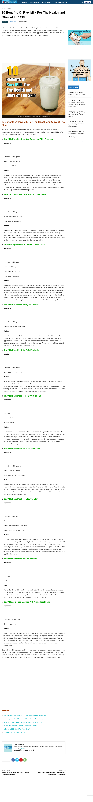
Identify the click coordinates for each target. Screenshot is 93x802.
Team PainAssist (22, 21)
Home (3, 8)
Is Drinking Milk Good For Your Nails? (16, 729)
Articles (8, 8)
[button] (82, 2)
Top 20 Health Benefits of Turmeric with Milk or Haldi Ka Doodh (25, 715)
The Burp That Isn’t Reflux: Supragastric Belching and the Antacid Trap (76, 94)
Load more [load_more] (79, 141)
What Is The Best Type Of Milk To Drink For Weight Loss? (23, 722)
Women (82, 79)
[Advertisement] (33, 50)
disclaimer (22, 748)
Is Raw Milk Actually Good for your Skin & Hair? (20, 726)
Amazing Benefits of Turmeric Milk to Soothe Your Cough (23, 719)
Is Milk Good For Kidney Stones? (14, 732)
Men (75, 79)
